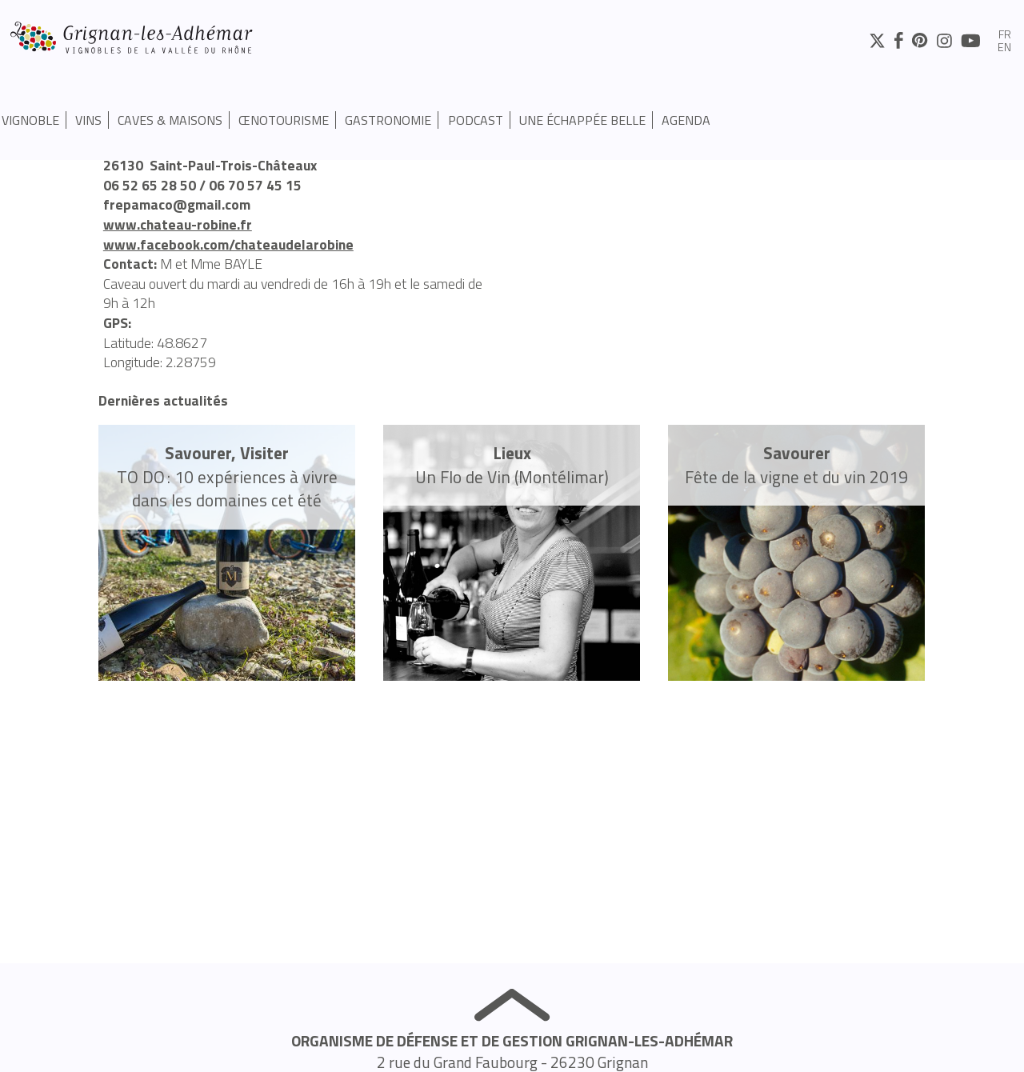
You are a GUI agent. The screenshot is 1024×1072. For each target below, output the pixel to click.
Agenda (686, 120)
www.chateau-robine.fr (177, 224)
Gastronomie (388, 120)
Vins (88, 120)
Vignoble (30, 120)
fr (1004, 35)
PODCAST (475, 120)
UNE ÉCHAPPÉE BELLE (582, 120)
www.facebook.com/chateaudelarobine (228, 244)
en (1004, 48)
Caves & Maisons (170, 120)
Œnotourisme (283, 120)
